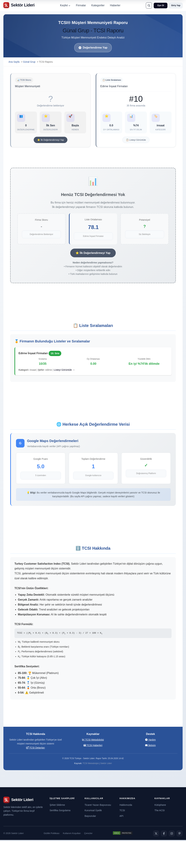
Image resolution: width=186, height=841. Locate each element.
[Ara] (149, 5)
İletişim (150, 746)
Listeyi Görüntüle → (64, 371)
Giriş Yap (175, 5)
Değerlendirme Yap (93, 47)
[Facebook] (164, 834)
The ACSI (160, 811)
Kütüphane (160, 806)
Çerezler (88, 834)
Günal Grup (29, 61)
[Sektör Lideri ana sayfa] (19, 5)
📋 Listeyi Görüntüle (136, 141)
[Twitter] (156, 834)
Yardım (150, 741)
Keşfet (65, 5)
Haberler (115, 5)
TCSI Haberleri (93, 746)
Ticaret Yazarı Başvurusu (98, 806)
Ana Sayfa (14, 61)
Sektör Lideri (106, 764)
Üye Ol (160, 5)
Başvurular (90, 817)
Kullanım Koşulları (72, 834)
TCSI (122, 811)
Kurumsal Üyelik (93, 811)
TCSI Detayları (35, 748)
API (121, 817)
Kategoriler (97, 5)
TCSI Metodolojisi (93, 741)
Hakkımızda (125, 806)
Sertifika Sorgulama (60, 811)
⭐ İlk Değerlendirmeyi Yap (50, 141)
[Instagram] (172, 834)
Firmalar (81, 5)
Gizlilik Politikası (51, 834)
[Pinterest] (179, 834)
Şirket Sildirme (57, 806)
